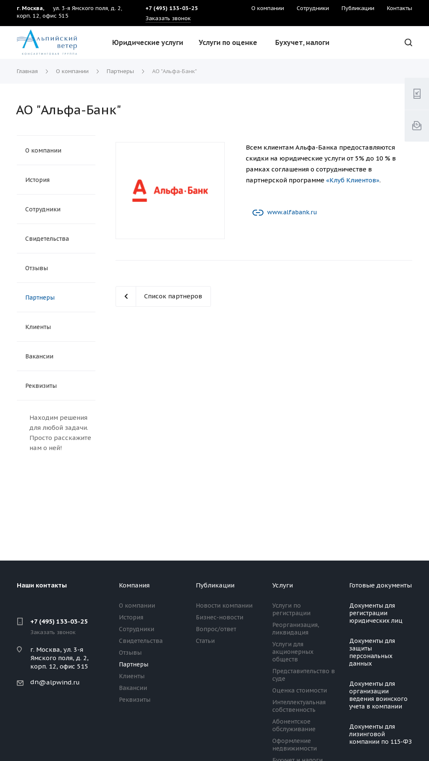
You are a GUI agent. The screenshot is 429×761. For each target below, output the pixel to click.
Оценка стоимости (299, 690)
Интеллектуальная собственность (299, 706)
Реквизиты (41, 386)
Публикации (215, 585)
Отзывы (36, 268)
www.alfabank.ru (292, 212)
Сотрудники (43, 209)
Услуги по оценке (228, 42)
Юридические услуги (147, 42)
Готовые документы (380, 585)
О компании (43, 150)
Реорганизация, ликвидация (295, 628)
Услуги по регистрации (291, 609)
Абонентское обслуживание (294, 725)
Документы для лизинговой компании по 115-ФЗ (380, 734)
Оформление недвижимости (294, 744)
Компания (134, 585)
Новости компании (224, 605)
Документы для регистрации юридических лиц (376, 613)
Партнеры (40, 297)
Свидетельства (47, 238)
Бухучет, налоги (302, 42)
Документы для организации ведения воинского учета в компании (378, 695)
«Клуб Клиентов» (352, 180)
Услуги (282, 585)
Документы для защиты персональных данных (372, 652)
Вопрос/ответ (216, 629)
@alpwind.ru (59, 682)
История (37, 180)
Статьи (205, 641)
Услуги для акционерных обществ (292, 651)
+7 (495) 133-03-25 (59, 621)
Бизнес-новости (219, 617)
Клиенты (38, 327)
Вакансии (39, 356)
